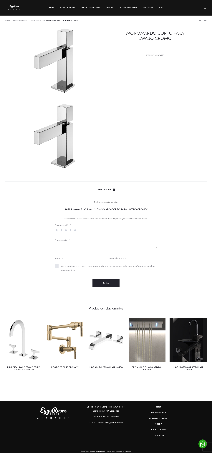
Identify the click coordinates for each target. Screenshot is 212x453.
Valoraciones (106, 189)
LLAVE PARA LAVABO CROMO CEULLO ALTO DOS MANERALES (24, 368)
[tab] (106, 189)
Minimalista (36, 20)
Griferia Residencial (90, 8)
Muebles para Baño (128, 8)
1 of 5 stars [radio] (57, 230)
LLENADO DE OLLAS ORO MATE (65, 367)
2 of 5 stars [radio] (62, 230)
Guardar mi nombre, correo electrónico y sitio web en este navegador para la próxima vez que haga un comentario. (108, 268)
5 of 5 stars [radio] (76, 230)
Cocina (109, 8)
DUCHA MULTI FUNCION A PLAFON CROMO (147, 368)
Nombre (59, 258)
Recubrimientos (67, 8)
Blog (161, 8)
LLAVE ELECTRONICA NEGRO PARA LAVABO (188, 368)
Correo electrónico (117, 258)
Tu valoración (62, 240)
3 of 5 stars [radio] (66, 230)
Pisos (51, 8)
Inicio (7, 20)
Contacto (148, 8)
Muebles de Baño (158, 429)
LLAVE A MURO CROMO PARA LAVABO (106, 367)
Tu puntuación (63, 225)
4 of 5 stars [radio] (71, 230)
